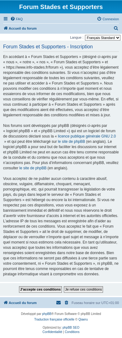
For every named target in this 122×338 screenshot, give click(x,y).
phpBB (46, 314)
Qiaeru (83, 319)
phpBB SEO (71, 327)
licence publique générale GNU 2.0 (87, 136)
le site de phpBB (71, 141)
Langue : (76, 37)
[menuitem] (16, 19)
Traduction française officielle (54, 319)
